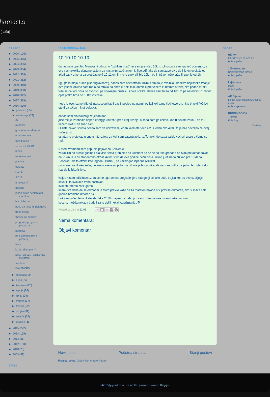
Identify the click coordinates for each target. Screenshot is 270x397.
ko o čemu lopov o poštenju (26, 237)
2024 (16, 63)
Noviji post (67, 352)
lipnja (19, 295)
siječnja (21, 321)
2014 (16, 333)
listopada (21, 274)
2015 (16, 328)
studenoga (22, 115)
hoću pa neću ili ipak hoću (30, 206)
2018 (16, 95)
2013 (16, 338)
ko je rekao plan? (25, 249)
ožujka (20, 311)
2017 (16, 100)
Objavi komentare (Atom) (92, 360)
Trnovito (232, 117)
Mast (231, 86)
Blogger (164, 385)
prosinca (21, 110)
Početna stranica (133, 352)
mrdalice (20, 124)
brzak (18, 151)
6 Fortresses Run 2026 (241, 58)
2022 (16, 74)
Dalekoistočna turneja (240, 72)
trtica (18, 244)
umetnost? (21, 182)
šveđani (20, 263)
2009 (16, 354)
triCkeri (233, 54)
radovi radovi (23, 156)
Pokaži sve (256, 125)
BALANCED (22, 268)
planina (19, 161)
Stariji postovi (200, 352)
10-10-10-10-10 (24, 145)
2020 (16, 84)
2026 (16, 53)
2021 (16, 79)
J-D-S (18, 177)
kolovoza (21, 285)
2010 (16, 349)
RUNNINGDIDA (237, 113)
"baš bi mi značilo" (26, 216)
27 (16, 119)
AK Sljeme (234, 96)
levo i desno (22, 201)
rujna (19, 279)
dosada (19, 187)
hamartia (12, 22)
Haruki (19, 172)
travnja (20, 306)
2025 (16, 58)
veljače (20, 316)
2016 (16, 105)
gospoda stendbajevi (27, 130)
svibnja (20, 300)
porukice (20, 230)
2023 (16, 69)
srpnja (20, 290)
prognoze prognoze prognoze (26, 224)
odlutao (19, 166)
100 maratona (236, 68)
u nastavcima (23, 135)
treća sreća (21, 211)
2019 (16, 90)
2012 (16, 343)
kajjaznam (234, 82)
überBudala (22, 140)
